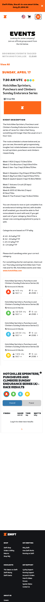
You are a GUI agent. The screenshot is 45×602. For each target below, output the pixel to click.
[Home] (5, 17)
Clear (33, 56)
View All (5, 64)
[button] (42, 6)
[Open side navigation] (38, 16)
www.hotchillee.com (12, 271)
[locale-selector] (23, 17)
